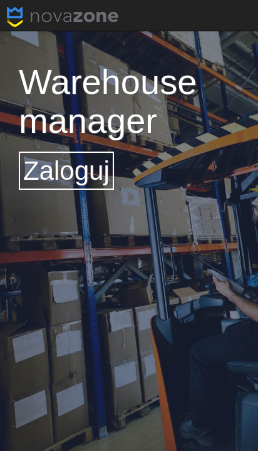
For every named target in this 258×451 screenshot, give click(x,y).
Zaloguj (66, 170)
